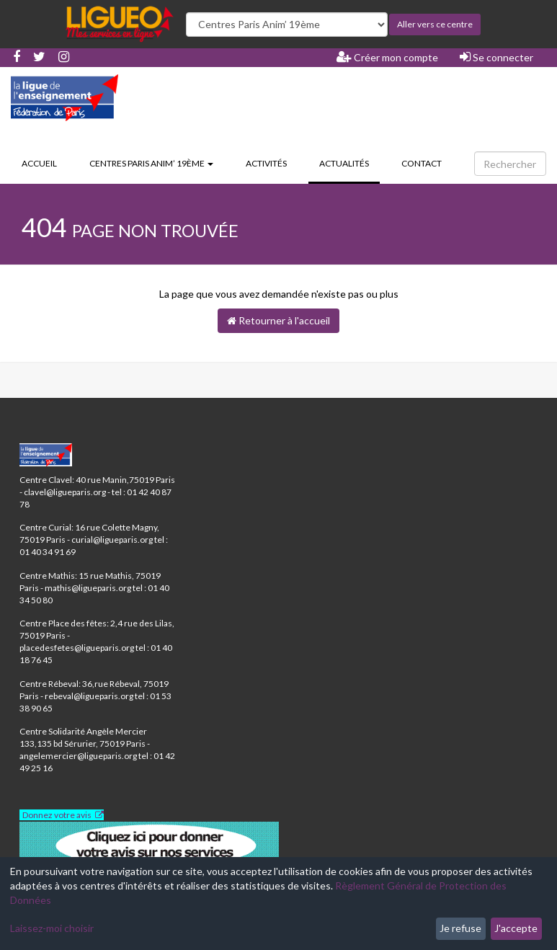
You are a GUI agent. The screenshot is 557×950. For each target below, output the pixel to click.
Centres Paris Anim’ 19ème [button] (151, 163)
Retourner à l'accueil (278, 320)
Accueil (39, 163)
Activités (266, 163)
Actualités (349, 162)
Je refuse (460, 928)
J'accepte (516, 928)
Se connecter (496, 56)
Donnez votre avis (57, 814)
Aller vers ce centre (435, 24)
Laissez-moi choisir (52, 928)
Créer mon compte (387, 56)
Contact (421, 163)
